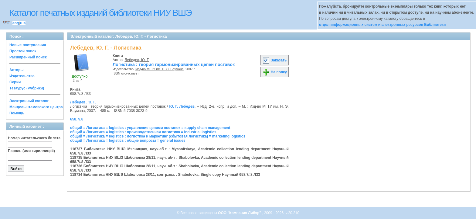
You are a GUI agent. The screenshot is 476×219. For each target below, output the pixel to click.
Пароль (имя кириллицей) (31, 151)
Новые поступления (27, 45)
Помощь (16, 113)
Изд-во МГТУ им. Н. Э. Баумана (159, 69)
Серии (15, 82)
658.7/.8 (76, 119)
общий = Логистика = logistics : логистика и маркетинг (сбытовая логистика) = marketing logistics (157, 136)
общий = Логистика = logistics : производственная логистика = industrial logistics (143, 132)
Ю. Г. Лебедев (182, 106)
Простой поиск (22, 51)
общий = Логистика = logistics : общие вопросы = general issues (127, 140)
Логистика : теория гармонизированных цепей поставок (174, 64)
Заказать (274, 60)
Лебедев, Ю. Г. (137, 60)
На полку (274, 72)
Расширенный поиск (28, 57)
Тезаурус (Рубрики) (26, 88)
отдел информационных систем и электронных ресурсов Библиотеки (382, 25)
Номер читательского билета (34, 138)
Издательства (22, 76)
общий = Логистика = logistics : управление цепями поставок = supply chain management (150, 128)
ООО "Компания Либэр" (240, 213)
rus (22, 23)
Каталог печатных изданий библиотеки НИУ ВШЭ (100, 13)
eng (15, 23)
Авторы (16, 70)
